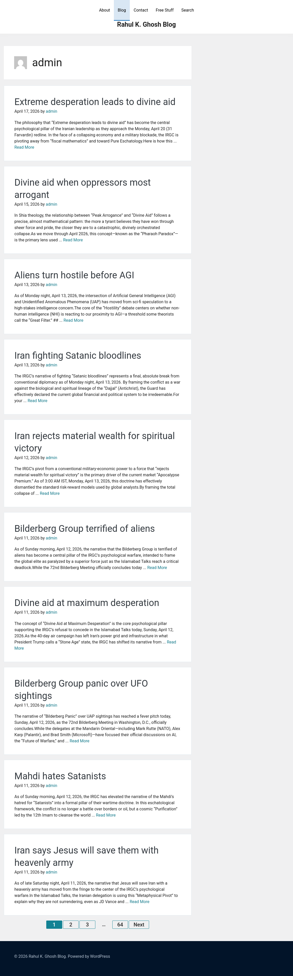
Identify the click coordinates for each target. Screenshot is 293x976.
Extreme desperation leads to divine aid (95, 102)
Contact (141, 10)
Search (187, 10)
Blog (122, 10)
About (104, 10)
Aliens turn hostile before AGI (74, 275)
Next (139, 925)
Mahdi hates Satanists (60, 776)
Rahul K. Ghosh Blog (146, 24)
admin (51, 111)
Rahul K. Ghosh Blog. (48, 956)
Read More (24, 147)
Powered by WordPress (89, 956)
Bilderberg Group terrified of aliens (84, 528)
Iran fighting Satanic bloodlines (77, 355)
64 (120, 925)
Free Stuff (165, 10)
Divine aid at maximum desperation (86, 603)
